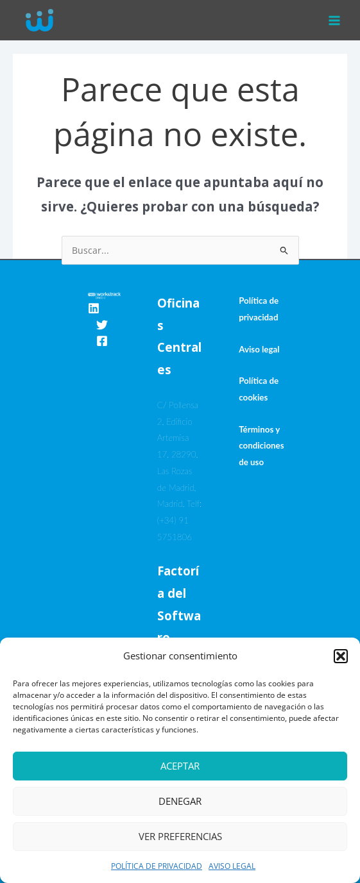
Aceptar (180, 765)
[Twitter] (102, 325)
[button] (340, 656)
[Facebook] (102, 341)
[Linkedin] (93, 308)
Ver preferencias (180, 836)
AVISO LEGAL (232, 866)
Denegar (180, 801)
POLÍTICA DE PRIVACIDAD (156, 866)
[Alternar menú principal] (334, 20)
